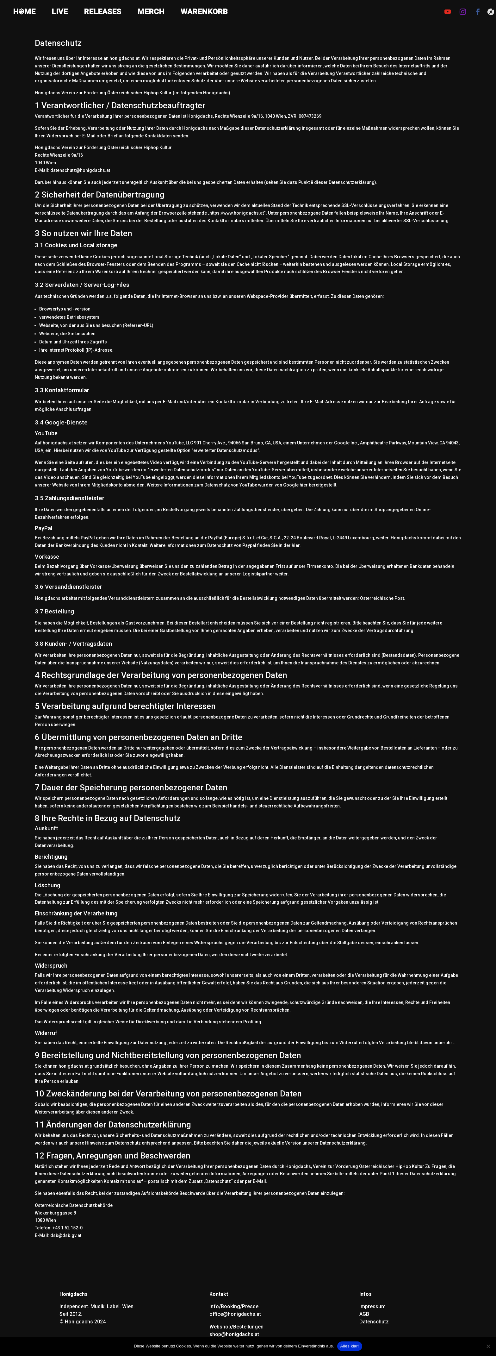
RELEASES (102, 12)
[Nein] (488, 1346)
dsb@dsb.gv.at (65, 1235)
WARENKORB (204, 12)
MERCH (150, 12)
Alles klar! (349, 1346)
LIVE (60, 12)
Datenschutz (374, 1322)
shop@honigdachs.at (234, 1334)
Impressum (372, 1306)
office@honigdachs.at (235, 1314)
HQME (24, 12)
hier (304, 484)
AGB (364, 1314)
